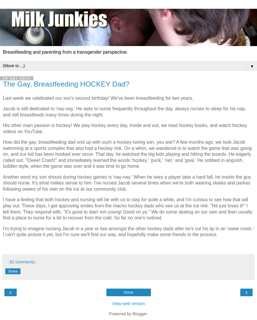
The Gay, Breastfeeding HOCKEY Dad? (66, 84)
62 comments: (22, 262)
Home (128, 292)
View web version (128, 303)
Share (13, 271)
